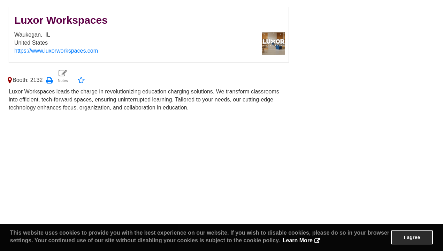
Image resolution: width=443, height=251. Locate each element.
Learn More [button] (298, 240)
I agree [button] (412, 237)
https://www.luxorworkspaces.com (56, 51)
